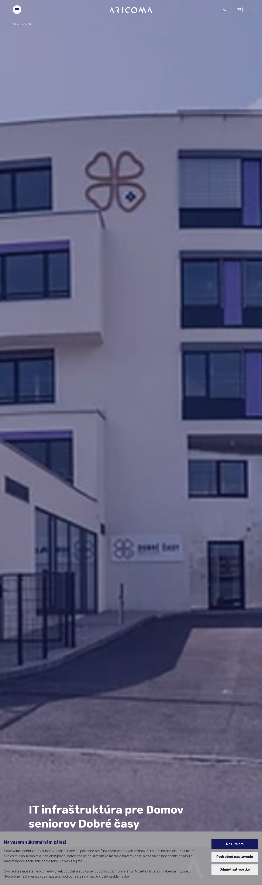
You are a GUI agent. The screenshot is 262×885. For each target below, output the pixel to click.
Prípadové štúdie (23, 24)
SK (239, 9)
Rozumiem (235, 844)
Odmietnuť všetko (235, 869)
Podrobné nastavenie (234, 857)
